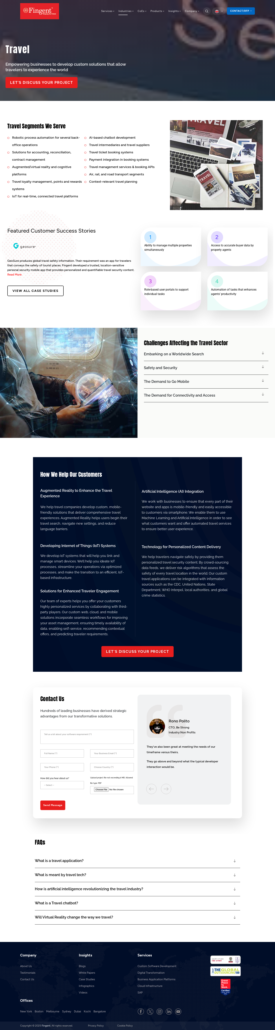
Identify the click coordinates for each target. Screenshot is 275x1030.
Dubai (77, 1011)
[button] (206, 354)
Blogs (82, 966)
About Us (26, 966)
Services (108, 11)
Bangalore (100, 1011)
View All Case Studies (35, 291)
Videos (83, 992)
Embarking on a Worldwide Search (174, 354)
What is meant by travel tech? (60, 875)
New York (26, 1011)
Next (166, 788)
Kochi (87, 1011)
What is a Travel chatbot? (56, 903)
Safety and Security (160, 368)
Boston (39, 1011)
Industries (126, 11)
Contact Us (27, 979)
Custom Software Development (157, 966)
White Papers (87, 972)
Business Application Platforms (156, 979)
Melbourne (52, 1011)
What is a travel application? (59, 860)
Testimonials (27, 972)
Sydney (66, 1011)
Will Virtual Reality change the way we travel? (74, 917)
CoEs (142, 11)
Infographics (86, 986)
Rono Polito (179, 721)
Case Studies (87, 979)
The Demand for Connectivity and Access (179, 395)
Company (192, 11)
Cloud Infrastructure (150, 986)
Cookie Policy (125, 1025)
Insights (174, 11)
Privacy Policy (96, 1025)
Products (158, 11)
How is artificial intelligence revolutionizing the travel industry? (89, 889)
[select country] (218, 11)
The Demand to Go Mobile (166, 381)
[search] (206, 11)
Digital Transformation (151, 972)
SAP (140, 992)
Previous (152, 788)
